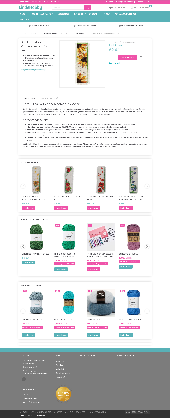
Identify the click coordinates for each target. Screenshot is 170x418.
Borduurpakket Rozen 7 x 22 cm (68, 198)
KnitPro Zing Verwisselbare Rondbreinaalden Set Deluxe (101, 255)
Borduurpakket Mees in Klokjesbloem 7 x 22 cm (131, 198)
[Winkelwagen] (141, 7)
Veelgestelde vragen (30, 398)
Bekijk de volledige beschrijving (33, 69)
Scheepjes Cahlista (128, 254)
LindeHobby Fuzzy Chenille (35, 254)
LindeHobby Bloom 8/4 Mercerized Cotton (65, 255)
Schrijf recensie (117, 45)
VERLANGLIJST (117, 7)
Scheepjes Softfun (63, 319)
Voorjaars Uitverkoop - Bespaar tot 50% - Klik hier (40, 1)
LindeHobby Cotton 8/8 (130, 319)
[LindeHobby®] (30, 6)
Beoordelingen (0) (49, 98)
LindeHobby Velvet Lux (33, 319)
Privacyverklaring (97, 412)
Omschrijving (29, 98)
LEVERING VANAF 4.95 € (40, 26)
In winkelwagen (28, 262)
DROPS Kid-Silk (94, 319)
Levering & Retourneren (124, 2)
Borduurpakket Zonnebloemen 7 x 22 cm (34, 198)
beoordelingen (129, 42)
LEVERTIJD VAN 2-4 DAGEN (86, 26)
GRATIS (124, 26)
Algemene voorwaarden (75, 412)
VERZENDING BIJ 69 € (135, 26)
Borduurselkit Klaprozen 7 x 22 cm (101, 198)
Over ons (139, 2)
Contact (109, 2)
